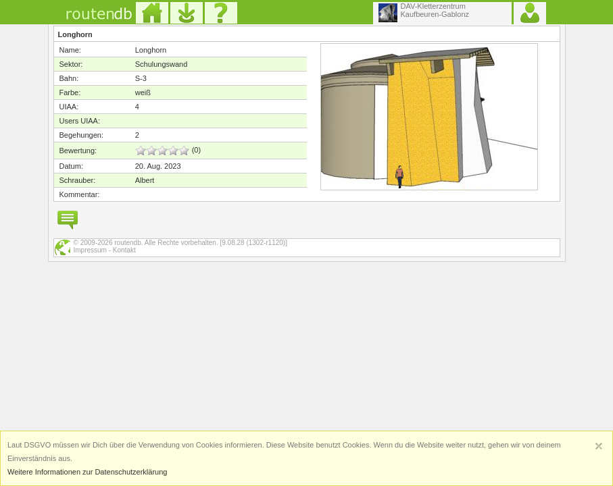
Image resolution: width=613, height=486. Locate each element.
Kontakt (124, 250)
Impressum (90, 250)
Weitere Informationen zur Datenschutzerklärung (87, 472)
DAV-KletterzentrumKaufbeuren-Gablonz (424, 12)
